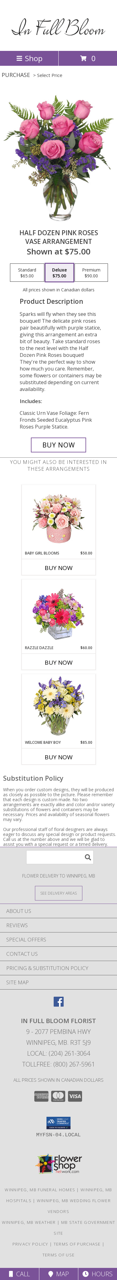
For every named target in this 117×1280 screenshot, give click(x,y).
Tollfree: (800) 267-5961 (58, 1064)
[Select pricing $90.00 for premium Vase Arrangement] (91, 273)
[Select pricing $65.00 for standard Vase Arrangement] (27, 273)
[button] (58, 1123)
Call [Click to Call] (19, 1274)
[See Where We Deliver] (58, 893)
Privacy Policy (30, 1244)
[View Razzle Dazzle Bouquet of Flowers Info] (58, 612)
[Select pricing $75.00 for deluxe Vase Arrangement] (59, 273)
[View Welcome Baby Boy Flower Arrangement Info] (58, 707)
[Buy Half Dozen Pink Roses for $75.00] (58, 445)
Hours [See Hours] (97, 1274)
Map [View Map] (58, 1274)
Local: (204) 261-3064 (58, 1053)
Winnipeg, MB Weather (29, 1222)
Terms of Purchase (77, 1244)
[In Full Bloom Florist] (58, 42)
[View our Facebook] (59, 1004)
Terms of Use (58, 1255)
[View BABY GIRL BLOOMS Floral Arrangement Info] (58, 517)
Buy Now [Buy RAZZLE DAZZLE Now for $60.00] (59, 662)
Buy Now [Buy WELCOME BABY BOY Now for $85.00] (59, 757)
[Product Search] (60, 857)
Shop (29, 58)
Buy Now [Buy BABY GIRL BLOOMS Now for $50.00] (59, 568)
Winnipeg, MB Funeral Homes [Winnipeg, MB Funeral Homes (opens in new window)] (40, 1189)
